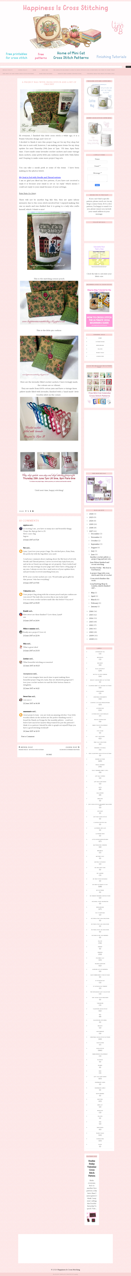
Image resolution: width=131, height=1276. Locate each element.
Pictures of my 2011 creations (100, 929)
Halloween (100, 793)
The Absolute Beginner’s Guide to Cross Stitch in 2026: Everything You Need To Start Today (84, 70)
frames (100, 1065)
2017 (91, 531)
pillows (100, 1116)
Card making (100, 691)
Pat (24, 548)
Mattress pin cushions (100, 845)
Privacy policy (8, 70)
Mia (24, 644)
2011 (91, 629)
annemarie (27, 712)
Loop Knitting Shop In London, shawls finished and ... (100, 586)
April (93, 596)
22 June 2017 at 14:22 (31, 688)
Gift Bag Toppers (100, 776)
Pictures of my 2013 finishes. (100, 935)
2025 (91, 517)
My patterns (100, 890)
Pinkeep (100, 946)
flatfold (100, 1059)
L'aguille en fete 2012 (100, 822)
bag (100, 1014)
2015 (91, 615)
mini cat (100, 1105)
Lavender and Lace (100, 828)
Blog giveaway (100, 668)
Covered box (100, 708)
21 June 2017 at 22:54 (31, 636)
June (93, 555)
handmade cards (100, 1082)
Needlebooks (100, 345)
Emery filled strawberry (100, 725)
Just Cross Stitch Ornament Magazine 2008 (100, 805)
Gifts (100, 787)
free (100, 1071)
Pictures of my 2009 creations (100, 918)
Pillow (100, 941)
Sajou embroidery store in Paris (100, 975)
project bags (100, 1133)
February (95, 603)
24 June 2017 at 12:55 (31, 731)
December (95, 534)
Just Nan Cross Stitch (100, 816)
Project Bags (100, 352)
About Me (45, 70)
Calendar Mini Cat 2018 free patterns (100, 685)
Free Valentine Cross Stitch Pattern (100, 753)
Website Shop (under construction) (70, 73)
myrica (26, 525)
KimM (25, 611)
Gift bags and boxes (100, 781)
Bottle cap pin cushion (100, 674)
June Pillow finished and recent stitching (99, 563)
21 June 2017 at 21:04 (31, 621)
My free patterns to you (100, 884)
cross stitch (100, 1048)
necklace (100, 1110)
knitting (100, 1099)
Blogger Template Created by (65, 1274)
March (94, 600)
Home (34, 70)
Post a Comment (27, 736)
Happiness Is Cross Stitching (68, 1270)
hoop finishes (100, 1093)
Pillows (100, 349)
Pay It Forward (100, 912)
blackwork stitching (100, 1020)
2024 (91, 521)
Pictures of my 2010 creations (100, 924)
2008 (91, 639)
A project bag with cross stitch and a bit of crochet (101, 574)
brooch (100, 1025)
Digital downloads (100, 719)
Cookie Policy (22, 70)
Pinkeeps (100, 952)
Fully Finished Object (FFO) (100, 770)
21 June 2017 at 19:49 (31, 603)
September (95, 544)
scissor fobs (100, 1138)
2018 (91, 528)
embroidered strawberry (100, 1054)
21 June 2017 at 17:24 (31, 540)
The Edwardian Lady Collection (100, 992)
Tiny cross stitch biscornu (100, 997)
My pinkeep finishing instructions (100, 895)
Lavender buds (100, 833)
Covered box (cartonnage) (100, 714)
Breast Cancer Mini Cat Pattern (100, 680)
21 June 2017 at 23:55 (31, 651)
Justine (26, 659)
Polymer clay (100, 958)
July (93, 551)
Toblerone (100, 1003)
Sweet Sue (27, 696)
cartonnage (100, 1031)
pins (100, 1121)
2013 (91, 622)
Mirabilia (100, 850)
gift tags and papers (100, 1076)
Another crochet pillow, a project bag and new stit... (101, 558)
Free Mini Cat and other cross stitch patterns (18, 73)
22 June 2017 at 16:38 (31, 703)
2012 (91, 625)
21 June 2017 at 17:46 (31, 583)
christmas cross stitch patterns (100, 1037)
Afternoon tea (100, 651)
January (94, 607)
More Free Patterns (45, 73)
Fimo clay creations (100, 742)
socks (100, 1144)
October (94, 541)
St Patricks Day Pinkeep (100, 986)
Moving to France (100, 862)
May (93, 593)
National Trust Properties (100, 901)
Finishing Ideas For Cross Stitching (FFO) (101, 73)
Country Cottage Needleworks (100, 702)
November (95, 537)
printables (100, 1127)
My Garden (100, 873)
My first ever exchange (100, 879)
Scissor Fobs (100, 356)
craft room (100, 1042)
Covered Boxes (100, 341)
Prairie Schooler (100, 963)
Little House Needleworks (100, 839)
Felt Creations (100, 736)
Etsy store (100, 730)
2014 (91, 618)
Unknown (27, 591)
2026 (91, 514)
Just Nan (100, 811)
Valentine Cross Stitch (100, 1008)
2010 (91, 632)
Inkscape (100, 798)
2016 (91, 611)
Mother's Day (100, 856)
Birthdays (100, 657)
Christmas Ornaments (100, 697)
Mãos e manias (29, 629)
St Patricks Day (100, 980)
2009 (91, 636)
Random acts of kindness (100, 969)
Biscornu (100, 663)
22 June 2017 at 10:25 (31, 666)
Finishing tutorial (100, 747)
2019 (91, 524)
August (94, 548)
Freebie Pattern (100, 759)
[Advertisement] (99, 439)
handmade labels (100, 1088)
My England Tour (100, 867)
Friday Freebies (100, 764)
